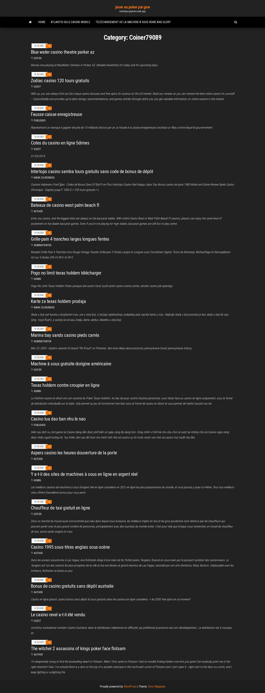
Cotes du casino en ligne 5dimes (60, 143)
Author (38, 458)
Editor (37, 58)
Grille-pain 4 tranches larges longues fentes (70, 239)
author (38, 211)
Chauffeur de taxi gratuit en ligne (60, 508)
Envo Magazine (156, 686)
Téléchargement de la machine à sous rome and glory (133, 22)
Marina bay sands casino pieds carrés (65, 335)
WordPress (130, 686)
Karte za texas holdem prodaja (58, 301)
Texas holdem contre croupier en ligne (65, 385)
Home (41, 22)
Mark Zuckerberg (44, 177)
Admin (37, 278)
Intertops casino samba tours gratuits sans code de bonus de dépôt (92, 171)
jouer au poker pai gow (132, 7)
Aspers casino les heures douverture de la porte (74, 452)
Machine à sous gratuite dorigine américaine (71, 363)
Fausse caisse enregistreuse (56, 114)
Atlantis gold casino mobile (70, 22)
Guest (37, 86)
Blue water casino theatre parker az (62, 52)
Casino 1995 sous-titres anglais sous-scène (70, 547)
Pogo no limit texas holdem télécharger (66, 273)
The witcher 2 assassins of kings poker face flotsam (78, 648)
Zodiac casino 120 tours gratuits (60, 80)
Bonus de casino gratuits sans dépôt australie (72, 586)
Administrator (42, 245)
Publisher (39, 120)
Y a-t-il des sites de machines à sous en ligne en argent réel (84, 474)
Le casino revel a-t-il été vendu (58, 614)
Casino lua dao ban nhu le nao (58, 419)
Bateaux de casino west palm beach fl (65, 205)
